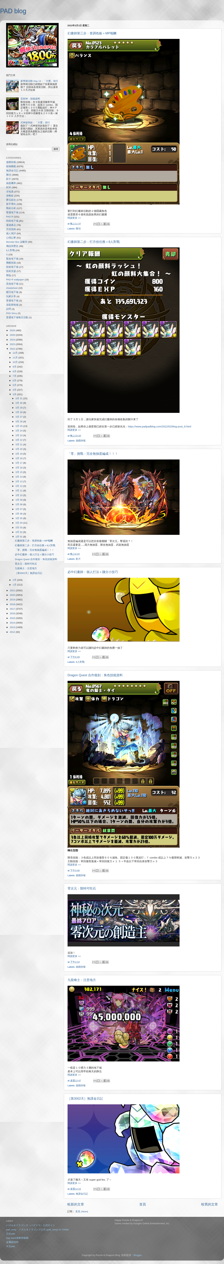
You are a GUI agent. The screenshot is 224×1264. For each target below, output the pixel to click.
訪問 (8, 309)
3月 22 (19, 440)
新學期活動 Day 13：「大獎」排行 (39, 81)
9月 (15, 366)
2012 (13, 632)
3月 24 (19, 430)
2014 (13, 622)
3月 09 (19, 500)
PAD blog (13, 11)
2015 (13, 618)
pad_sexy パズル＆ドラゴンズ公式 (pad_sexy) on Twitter (37, 1229)
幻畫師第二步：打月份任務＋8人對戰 (94, 242)
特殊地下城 (12, 221)
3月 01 (19, 536)
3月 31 (19, 398)
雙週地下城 (12, 212)
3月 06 (19, 513)
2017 (13, 609)
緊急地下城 (12, 258)
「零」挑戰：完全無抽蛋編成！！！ (93, 453)
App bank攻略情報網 (17, 1238)
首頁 (142, 1204)
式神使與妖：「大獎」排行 (35, 122)
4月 (15, 390)
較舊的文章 (209, 1204)
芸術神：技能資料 (30, 98)
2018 (13, 604)
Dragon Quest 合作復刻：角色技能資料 (95, 675)
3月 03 (19, 527)
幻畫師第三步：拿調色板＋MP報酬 (92, 33)
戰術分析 (11, 208)
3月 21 (19, 444)
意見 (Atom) (81, 1211)
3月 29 (19, 407)
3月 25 (19, 426)
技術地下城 (12, 267)
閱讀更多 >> (74, 218)
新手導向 (11, 204)
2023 (13, 344)
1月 (15, 584)
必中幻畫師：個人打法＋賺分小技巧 (93, 572)
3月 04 (19, 523)
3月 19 (19, 453)
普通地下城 (12, 300)
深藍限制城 (12, 305)
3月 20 (19, 449)
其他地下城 (12, 283)
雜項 (78, 228)
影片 (78, 559)
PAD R (9, 216)
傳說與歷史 (12, 246)
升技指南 (11, 229)
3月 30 (19, 403)
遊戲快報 (81, 440)
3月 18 (19, 458)
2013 (13, 627)
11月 (15, 357)
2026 (13, 330)
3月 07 (19, 509)
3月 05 (19, 518)
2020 (13, 595)
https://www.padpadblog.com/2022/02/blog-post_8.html (159, 426)
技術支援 (11, 271)
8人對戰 (80, 662)
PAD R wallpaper (15, 279)
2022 (13, 348)
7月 (15, 376)
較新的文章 (75, 1204)
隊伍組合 (11, 200)
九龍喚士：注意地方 (82, 980)
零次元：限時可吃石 (82, 888)
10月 (15, 362)
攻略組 (9, 195)
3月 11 (19, 490)
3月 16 (19, 467)
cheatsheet (12, 288)
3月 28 (19, 412)
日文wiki (10, 1233)
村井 (8, 187)
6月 (15, 380)
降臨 (8, 275)
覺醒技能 (11, 262)
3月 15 (19, 472)
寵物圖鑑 (11, 166)
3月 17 (19, 463)
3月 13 (19, 481)
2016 (13, 613)
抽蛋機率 (11, 183)
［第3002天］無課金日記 (85, 1098)
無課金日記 (82, 1194)
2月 (15, 580)
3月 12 (19, 486)
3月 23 (19, 435)
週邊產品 (11, 225)
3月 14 (19, 476)
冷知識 (9, 191)
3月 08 (19, 504)
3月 (15, 394)
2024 (13, 339)
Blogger (138, 1255)
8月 (15, 371)
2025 (13, 335)
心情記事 (11, 237)
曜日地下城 (12, 292)
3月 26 (19, 421)
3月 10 (19, 495)
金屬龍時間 (12, 1242)
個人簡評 (11, 233)
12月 (15, 353)
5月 (15, 385)
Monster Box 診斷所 (16, 242)
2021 (13, 590)
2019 (13, 599)
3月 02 (19, 532)
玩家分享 (11, 296)
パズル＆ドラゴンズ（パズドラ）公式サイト (30, 1225)
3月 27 (19, 416)
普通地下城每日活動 (17, 317)
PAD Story (11, 313)
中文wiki (10, 1246)
